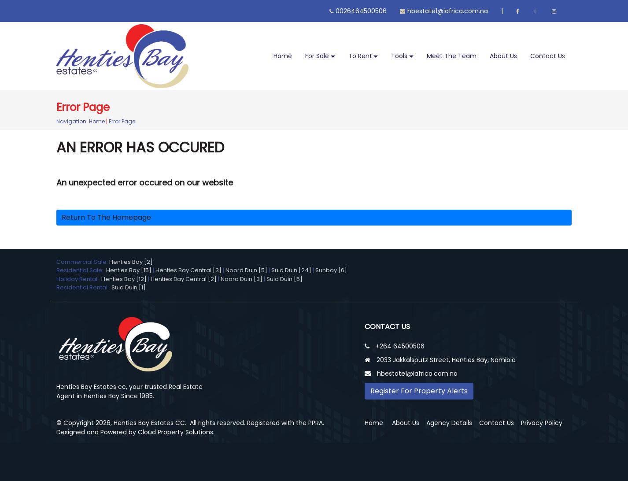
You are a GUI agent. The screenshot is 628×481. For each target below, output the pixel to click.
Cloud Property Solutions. (176, 432)
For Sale (317, 56)
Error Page (122, 121)
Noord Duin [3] (241, 279)
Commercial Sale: (82, 262)
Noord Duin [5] (246, 270)
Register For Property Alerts (419, 391)
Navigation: (72, 121)
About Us (503, 56)
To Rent (360, 56)
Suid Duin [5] (284, 279)
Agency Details (449, 422)
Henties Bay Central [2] (184, 279)
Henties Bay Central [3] (188, 270)
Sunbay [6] (331, 270)
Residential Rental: (83, 287)
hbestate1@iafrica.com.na (444, 11)
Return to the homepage (106, 217)
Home (282, 56)
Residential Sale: (81, 270)
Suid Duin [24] (291, 270)
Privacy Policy (541, 422)
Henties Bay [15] (128, 270)
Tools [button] (399, 56)
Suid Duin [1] (128, 287)
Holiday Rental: (78, 279)
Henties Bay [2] (131, 262)
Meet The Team (452, 56)
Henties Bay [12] (124, 279)
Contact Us (547, 56)
